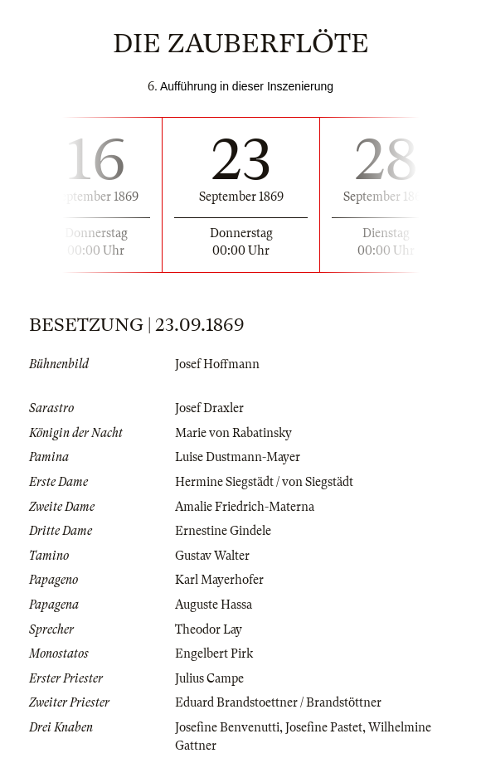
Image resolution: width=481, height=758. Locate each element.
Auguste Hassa (213, 604)
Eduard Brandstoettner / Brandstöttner (278, 702)
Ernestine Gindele (223, 530)
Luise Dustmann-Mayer (237, 457)
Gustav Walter (212, 555)
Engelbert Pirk (214, 653)
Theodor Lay (208, 629)
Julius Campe (209, 678)
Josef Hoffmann (217, 364)
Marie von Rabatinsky (233, 433)
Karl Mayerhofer (219, 579)
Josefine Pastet (323, 727)
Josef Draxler (209, 408)
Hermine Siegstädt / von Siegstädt (264, 481)
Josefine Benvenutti (227, 727)
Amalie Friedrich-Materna (244, 506)
